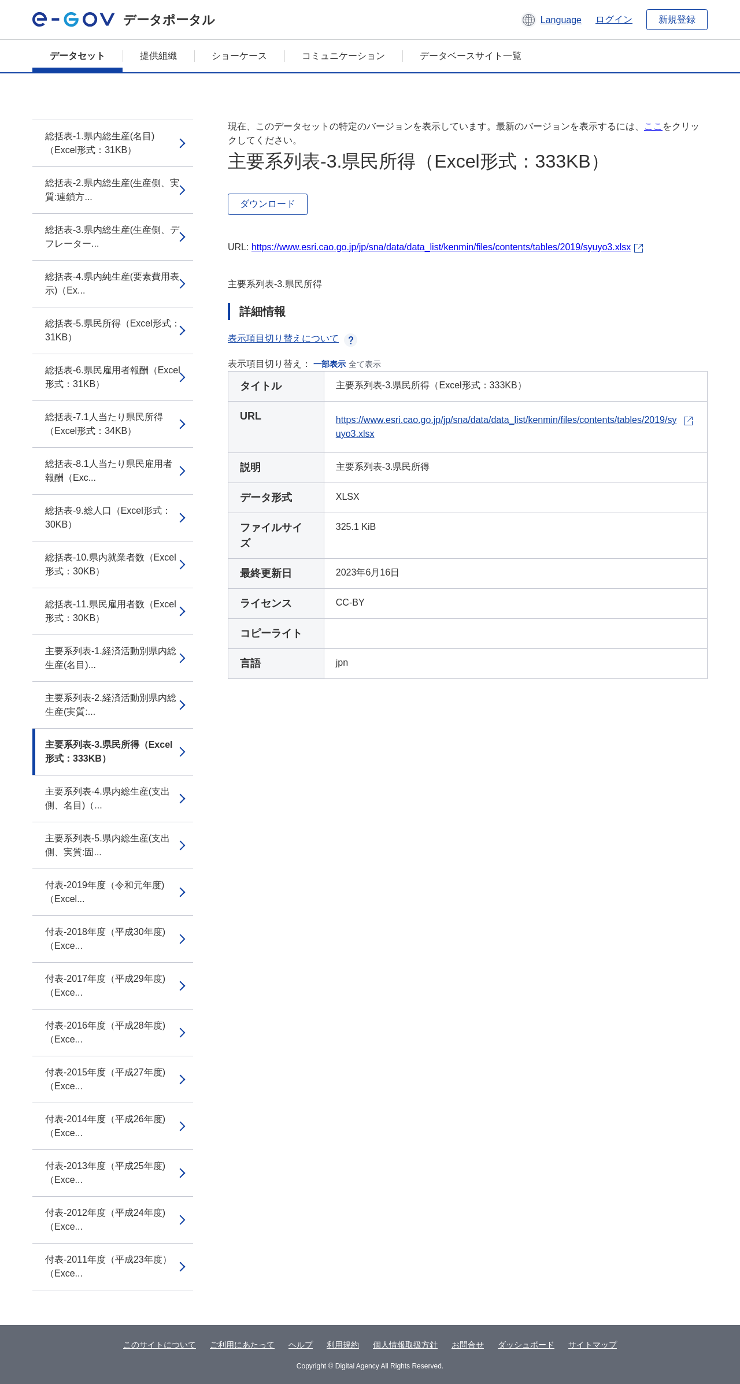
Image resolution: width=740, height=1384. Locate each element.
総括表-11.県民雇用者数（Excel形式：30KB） (110, 611)
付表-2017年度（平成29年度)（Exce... (105, 985)
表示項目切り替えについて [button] (292, 338)
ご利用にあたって (242, 1344)
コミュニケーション (343, 56)
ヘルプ (300, 1344)
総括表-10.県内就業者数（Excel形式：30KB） (110, 564)
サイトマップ (592, 1344)
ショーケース (239, 56)
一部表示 (329, 364)
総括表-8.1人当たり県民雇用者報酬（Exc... (108, 471)
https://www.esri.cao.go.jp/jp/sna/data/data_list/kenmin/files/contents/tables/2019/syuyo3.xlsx (441, 247)
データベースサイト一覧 (470, 56)
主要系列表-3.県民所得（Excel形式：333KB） (108, 751)
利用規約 (343, 1344)
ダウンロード (267, 204)
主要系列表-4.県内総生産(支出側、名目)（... (107, 798)
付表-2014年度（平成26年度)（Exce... (105, 1126)
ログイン (613, 19)
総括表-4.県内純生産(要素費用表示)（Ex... (112, 283)
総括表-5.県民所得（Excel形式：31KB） (112, 330)
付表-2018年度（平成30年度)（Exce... (105, 939)
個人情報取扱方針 (405, 1344)
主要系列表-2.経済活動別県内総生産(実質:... (110, 705)
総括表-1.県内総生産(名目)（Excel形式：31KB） (99, 143)
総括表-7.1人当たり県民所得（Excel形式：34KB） (104, 424)
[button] (551, 19)
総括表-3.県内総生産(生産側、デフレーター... (112, 236)
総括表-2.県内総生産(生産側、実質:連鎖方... (112, 190)
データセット (77, 56)
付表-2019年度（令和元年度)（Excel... (104, 892)
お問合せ (468, 1344)
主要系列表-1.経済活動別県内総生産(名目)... (110, 658)
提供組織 (158, 56)
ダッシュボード (526, 1344)
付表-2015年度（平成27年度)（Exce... (105, 1079)
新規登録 (676, 19)
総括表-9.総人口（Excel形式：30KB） (108, 517)
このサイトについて (159, 1344)
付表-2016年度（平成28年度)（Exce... (105, 1032)
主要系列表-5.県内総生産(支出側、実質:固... (107, 845)
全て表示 (365, 364)
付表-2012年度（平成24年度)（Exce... (105, 1219)
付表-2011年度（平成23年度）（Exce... (108, 1266)
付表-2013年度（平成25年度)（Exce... (105, 1173)
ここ (653, 126)
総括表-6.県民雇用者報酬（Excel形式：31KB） (112, 377)
